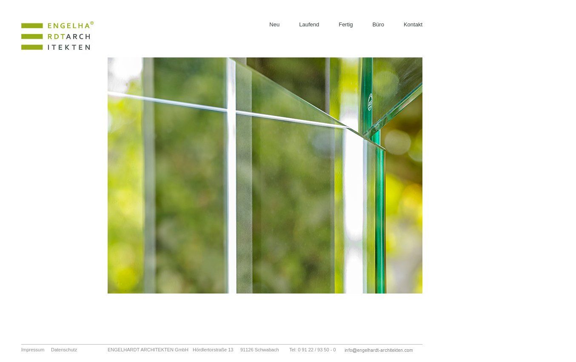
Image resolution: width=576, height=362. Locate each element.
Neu (274, 24)
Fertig (346, 24)
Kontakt (413, 24)
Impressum (32, 349)
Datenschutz (64, 349)
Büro (378, 24)
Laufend (309, 24)
